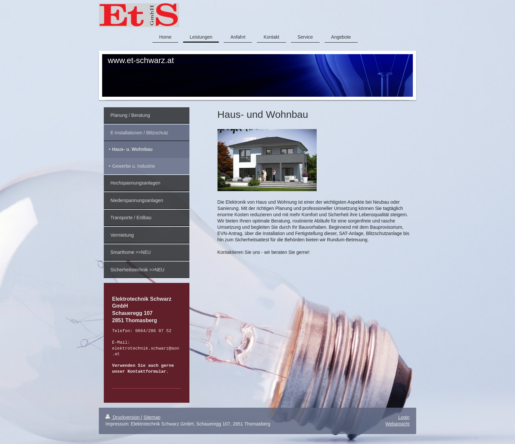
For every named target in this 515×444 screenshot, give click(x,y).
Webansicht (397, 424)
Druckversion (123, 417)
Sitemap (151, 417)
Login (404, 417)
